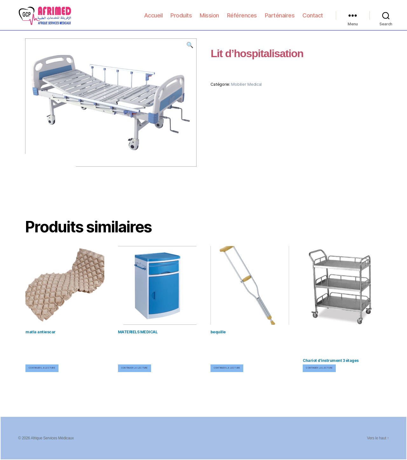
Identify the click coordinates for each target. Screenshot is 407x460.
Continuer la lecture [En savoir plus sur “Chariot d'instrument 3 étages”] (319, 367)
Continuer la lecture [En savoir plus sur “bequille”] (227, 367)
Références (242, 19)
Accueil (153, 19)
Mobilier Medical (246, 84)
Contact (312, 19)
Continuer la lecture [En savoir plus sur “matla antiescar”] (42, 367)
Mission (209, 19)
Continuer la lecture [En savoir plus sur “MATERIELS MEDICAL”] (134, 367)
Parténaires (280, 19)
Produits (181, 19)
